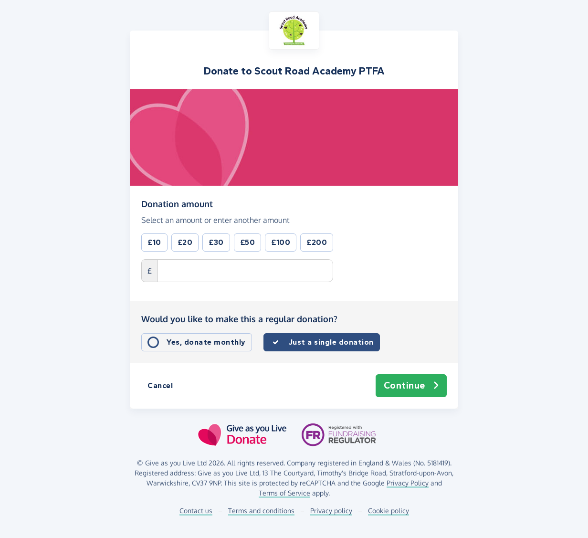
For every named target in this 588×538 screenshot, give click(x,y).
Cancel (160, 385)
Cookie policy (388, 510)
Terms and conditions (261, 510)
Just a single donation (331, 342)
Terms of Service (284, 493)
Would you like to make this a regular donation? (239, 319)
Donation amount (177, 203)
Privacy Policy (408, 483)
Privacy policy (331, 510)
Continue (411, 386)
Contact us (195, 510)
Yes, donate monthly (206, 342)
